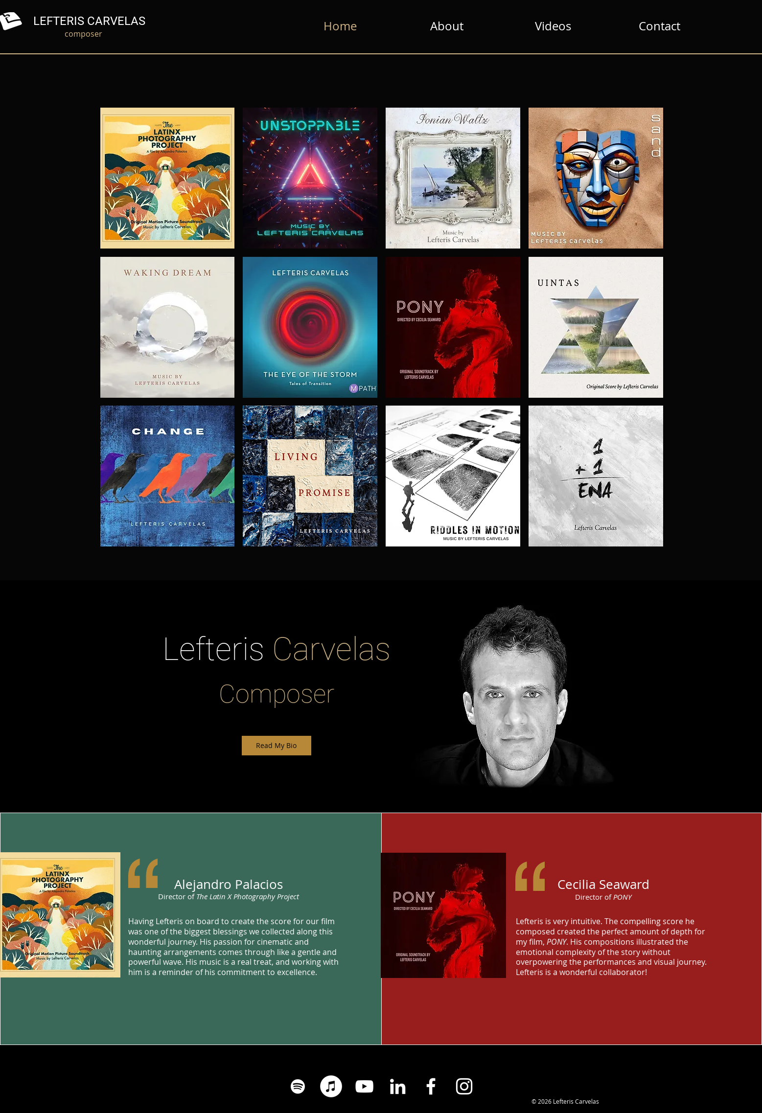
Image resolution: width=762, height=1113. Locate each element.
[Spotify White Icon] (298, 1086)
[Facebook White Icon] (431, 1086)
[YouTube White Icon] (364, 1086)
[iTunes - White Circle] (331, 1086)
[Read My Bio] (276, 745)
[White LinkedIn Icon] (398, 1086)
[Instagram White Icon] (464, 1086)
